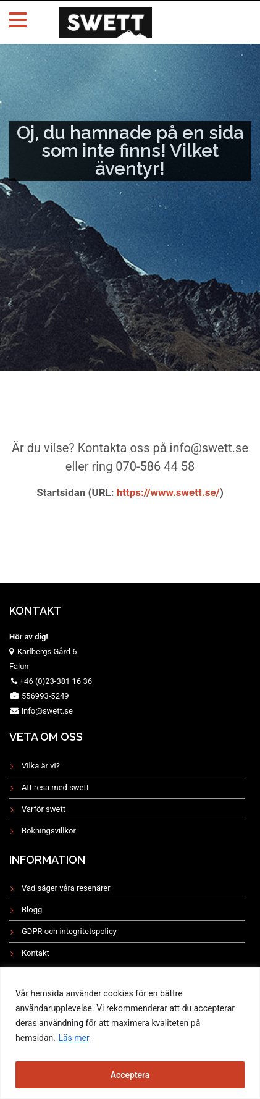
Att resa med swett (55, 787)
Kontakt (35, 953)
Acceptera (130, 1075)
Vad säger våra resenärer (66, 888)
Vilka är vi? (41, 765)
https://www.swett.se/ (167, 492)
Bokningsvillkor (49, 830)
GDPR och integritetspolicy (69, 931)
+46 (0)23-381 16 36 (56, 681)
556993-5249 (45, 696)
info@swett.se (46, 710)
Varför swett (43, 809)
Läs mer (73, 1038)
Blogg (32, 909)
